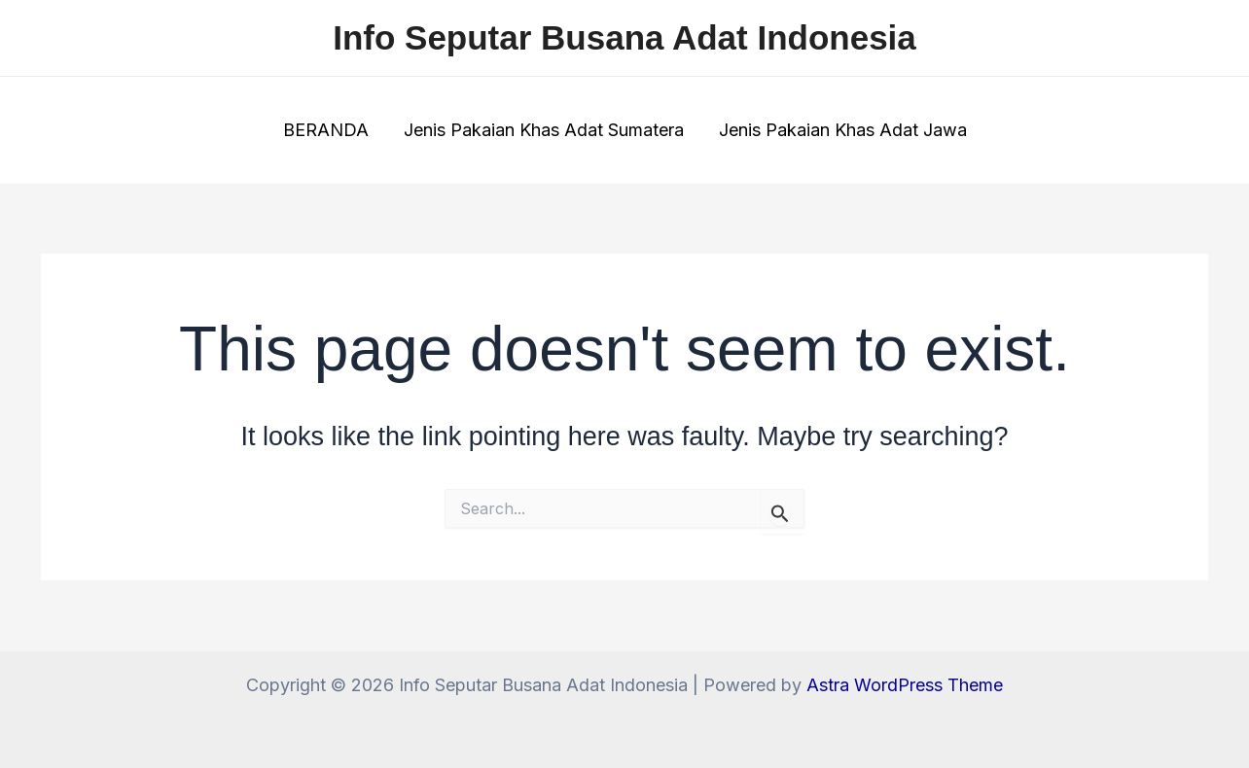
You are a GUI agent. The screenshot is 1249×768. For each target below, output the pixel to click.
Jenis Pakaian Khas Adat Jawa (843, 130)
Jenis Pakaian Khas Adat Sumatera (544, 130)
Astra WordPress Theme (904, 685)
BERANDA (326, 130)
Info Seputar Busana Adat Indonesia (624, 37)
